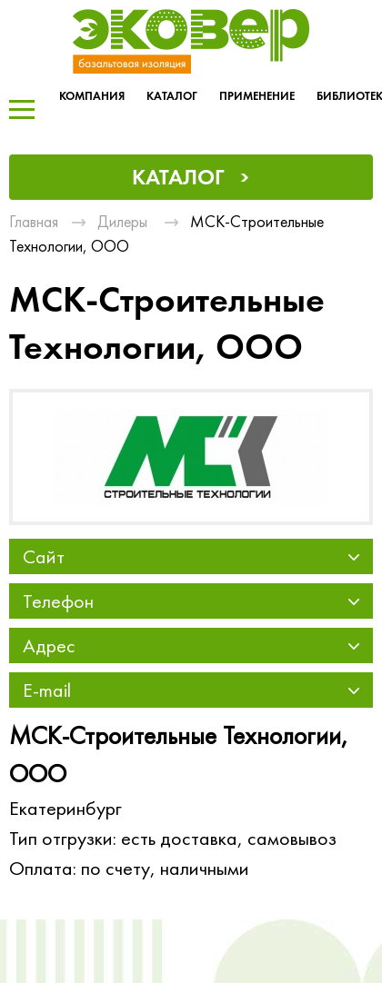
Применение (257, 96)
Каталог (171, 96)
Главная (33, 221)
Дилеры (122, 221)
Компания (92, 96)
